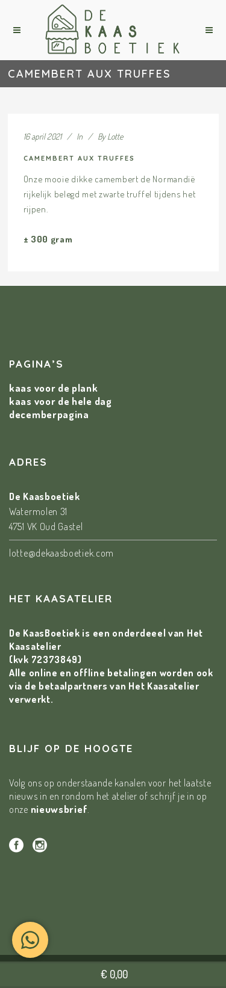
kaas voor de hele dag (60, 401)
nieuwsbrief (59, 809)
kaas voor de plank (53, 387)
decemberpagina (49, 414)
